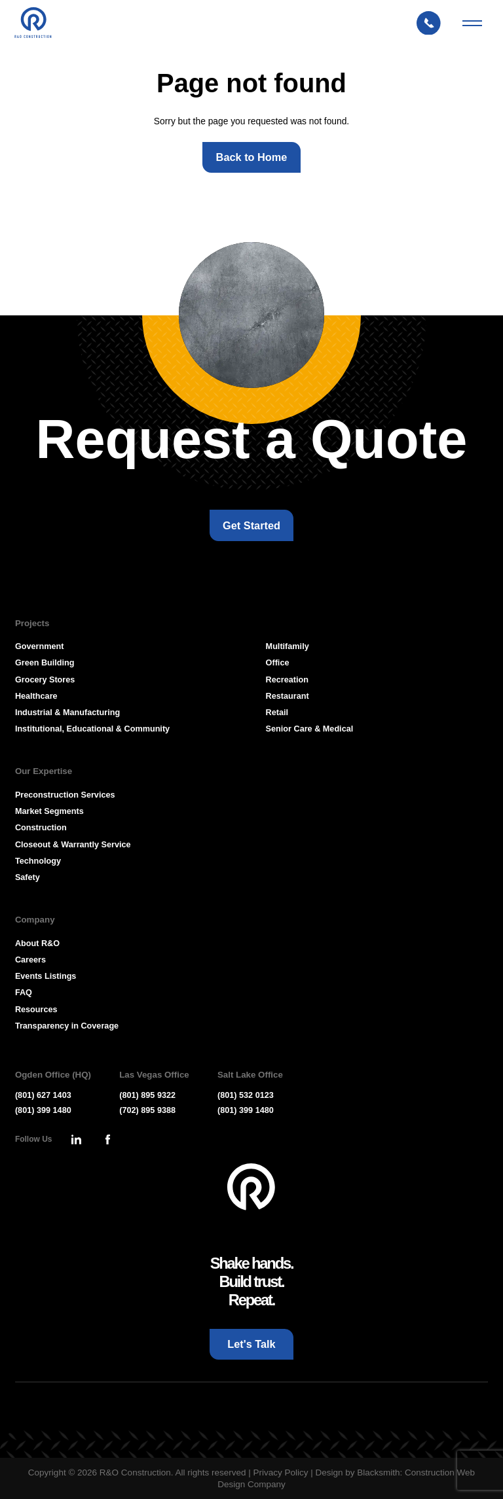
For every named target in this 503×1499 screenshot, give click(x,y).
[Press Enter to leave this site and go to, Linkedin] (76, 1140)
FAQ (23, 992)
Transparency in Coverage (67, 1026)
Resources (36, 1009)
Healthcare (36, 696)
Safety (27, 877)
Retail (277, 712)
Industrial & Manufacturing (67, 712)
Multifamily (287, 646)
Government (39, 646)
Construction (41, 827)
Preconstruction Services (65, 795)
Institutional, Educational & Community (92, 728)
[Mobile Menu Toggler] (472, 23)
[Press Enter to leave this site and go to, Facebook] (107, 1140)
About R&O (37, 943)
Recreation (287, 679)
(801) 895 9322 (147, 1095)
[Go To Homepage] (251, 1187)
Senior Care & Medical (310, 728)
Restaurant (287, 696)
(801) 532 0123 (245, 1095)
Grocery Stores (45, 679)
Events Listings (46, 976)
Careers (30, 959)
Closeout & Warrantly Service (73, 844)
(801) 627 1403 (43, 1095)
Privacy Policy (280, 1472)
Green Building (45, 662)
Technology (38, 861)
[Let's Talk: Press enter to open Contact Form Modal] (434, 23)
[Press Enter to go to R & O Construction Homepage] (32, 23)
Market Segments (49, 811)
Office (277, 662)
